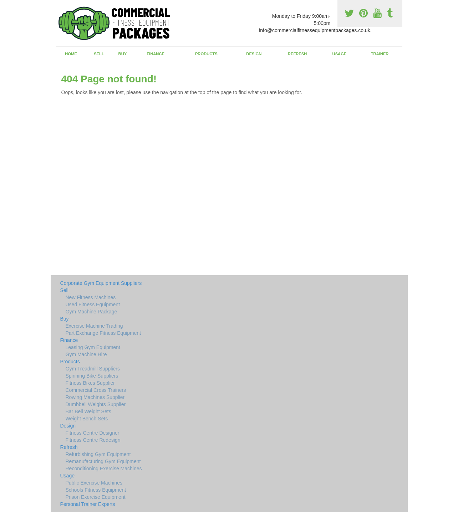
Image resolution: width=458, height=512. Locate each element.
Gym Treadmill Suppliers (93, 369)
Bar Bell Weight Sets (88, 411)
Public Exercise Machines (94, 483)
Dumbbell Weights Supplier (96, 404)
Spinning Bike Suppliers (92, 376)
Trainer (380, 54)
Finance (155, 54)
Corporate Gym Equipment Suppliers (101, 283)
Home (71, 54)
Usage (339, 54)
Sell (99, 54)
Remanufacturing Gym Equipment (103, 461)
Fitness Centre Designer (92, 433)
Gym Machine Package (91, 311)
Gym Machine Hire (86, 354)
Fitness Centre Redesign (93, 440)
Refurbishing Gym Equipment (98, 454)
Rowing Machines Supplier (95, 397)
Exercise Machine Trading (94, 326)
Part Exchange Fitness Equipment (103, 333)
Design (253, 54)
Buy (122, 54)
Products (206, 54)
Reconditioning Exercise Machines (104, 468)
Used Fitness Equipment (93, 304)
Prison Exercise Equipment (96, 497)
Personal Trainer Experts (87, 504)
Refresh (297, 54)
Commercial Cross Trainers (96, 390)
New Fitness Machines (91, 297)
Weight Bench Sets (87, 418)
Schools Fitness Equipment (96, 490)
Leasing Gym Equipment (93, 347)
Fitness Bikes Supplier (90, 383)
